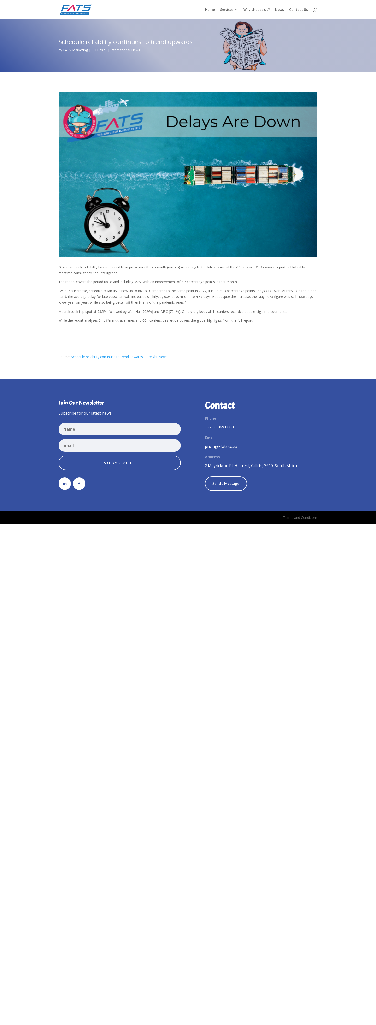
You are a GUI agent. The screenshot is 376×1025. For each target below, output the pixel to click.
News (279, 10)
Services (226, 10)
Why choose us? (256, 10)
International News (125, 50)
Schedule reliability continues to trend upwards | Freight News (119, 357)
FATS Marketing (75, 50)
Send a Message (225, 483)
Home (210, 10)
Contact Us (298, 10)
